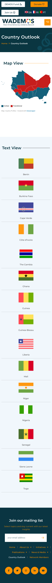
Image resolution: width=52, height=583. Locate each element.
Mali (26, 365)
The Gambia (26, 253)
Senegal (26, 433)
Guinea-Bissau (26, 318)
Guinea (26, 296)
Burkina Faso (26, 184)
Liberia (26, 343)
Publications (19, 540)
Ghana (26, 275)
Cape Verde (26, 206)
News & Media (39, 540)
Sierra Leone (26, 455)
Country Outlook (17, 546)
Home (4, 43)
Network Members (39, 546)
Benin (26, 163)
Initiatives (42, 535)
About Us (25, 535)
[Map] (26, 91)
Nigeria (26, 408)
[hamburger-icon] (47, 22)
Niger (26, 387)
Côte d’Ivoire (26, 228)
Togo (26, 477)
